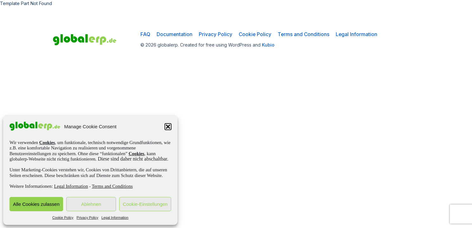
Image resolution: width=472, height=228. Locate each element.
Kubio (268, 45)
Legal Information (71, 186)
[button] (168, 127)
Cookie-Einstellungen (145, 204)
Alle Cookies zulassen (36, 204)
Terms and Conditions (112, 186)
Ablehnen (91, 204)
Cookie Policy (63, 217)
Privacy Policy (87, 217)
